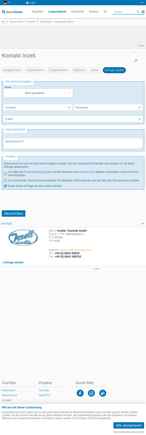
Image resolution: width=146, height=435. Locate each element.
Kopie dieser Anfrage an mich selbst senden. (35, 186)
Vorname (10, 107)
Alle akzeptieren (129, 425)
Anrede (8, 87)
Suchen (138, 11)
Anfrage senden (114, 70)
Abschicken (13, 213)
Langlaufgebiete (57, 11)
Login (32, 2)
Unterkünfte (77, 11)
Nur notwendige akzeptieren (128, 431)
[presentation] (28, 200)
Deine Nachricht (14, 141)
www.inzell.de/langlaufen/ (76, 250)
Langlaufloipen (13, 70)
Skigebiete (37, 11)
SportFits (44, 395)
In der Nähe (143, 11)
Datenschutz (87, 172)
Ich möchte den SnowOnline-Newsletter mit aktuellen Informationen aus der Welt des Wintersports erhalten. (74, 180)
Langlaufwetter (59, 70)
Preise (95, 70)
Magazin (94, 11)
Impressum (9, 390)
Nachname (82, 107)
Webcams (80, 70)
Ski (105, 11)
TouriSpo (44, 390)
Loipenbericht (35, 70)
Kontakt (6, 400)
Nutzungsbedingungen (37, 172)
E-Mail (9, 119)
